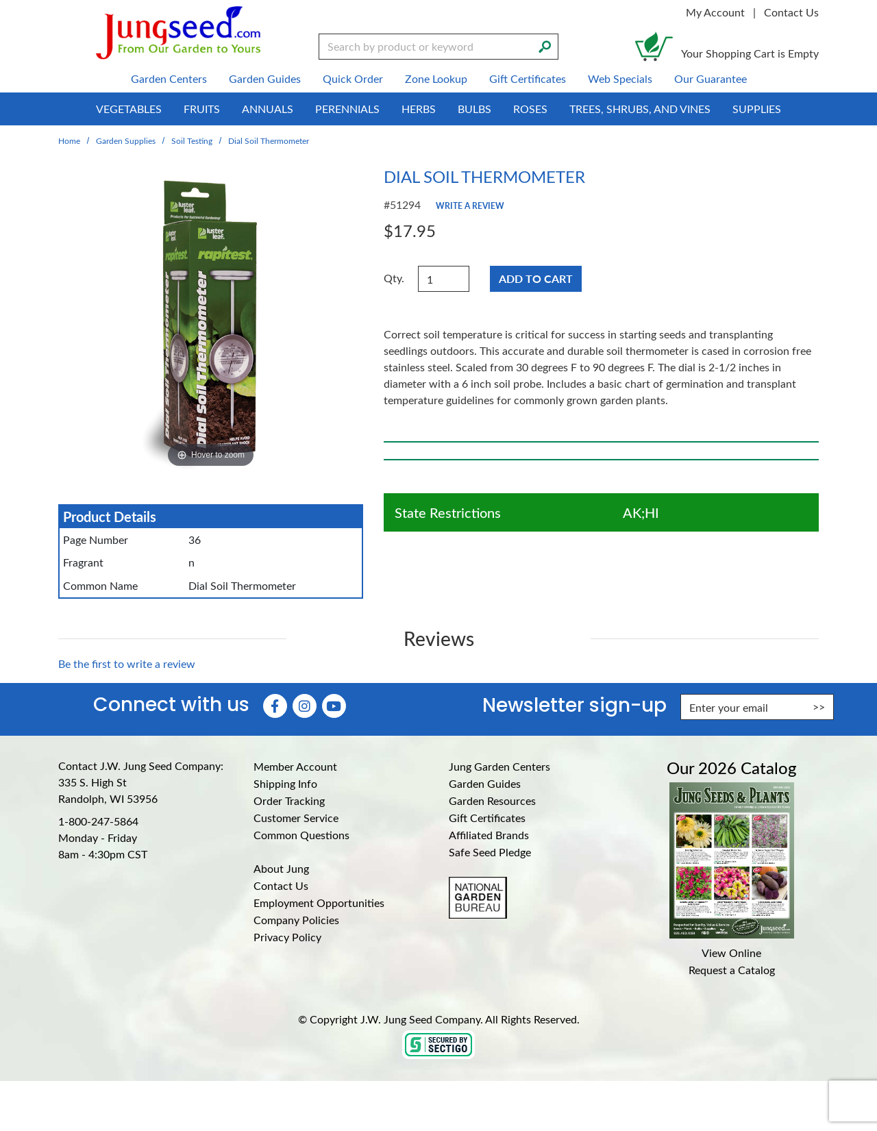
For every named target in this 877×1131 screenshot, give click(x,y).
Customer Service (296, 817)
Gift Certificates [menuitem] (527, 78)
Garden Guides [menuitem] (265, 78)
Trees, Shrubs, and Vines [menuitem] (640, 108)
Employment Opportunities (319, 902)
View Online (731, 952)
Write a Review (470, 205)
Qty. (394, 278)
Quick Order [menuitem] (353, 78)
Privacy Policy (287, 937)
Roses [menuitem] (530, 108)
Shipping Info (285, 783)
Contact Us (791, 12)
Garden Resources (492, 800)
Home (69, 140)
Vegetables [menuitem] (129, 108)
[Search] (544, 45)
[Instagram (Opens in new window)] (305, 706)
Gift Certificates (487, 817)
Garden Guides (485, 783)
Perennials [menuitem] (347, 108)
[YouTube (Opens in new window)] (334, 706)
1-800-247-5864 (98, 821)
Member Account (295, 766)
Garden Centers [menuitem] (169, 78)
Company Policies (296, 919)
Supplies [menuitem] (756, 108)
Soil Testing (191, 140)
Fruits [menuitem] (202, 108)
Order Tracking (289, 800)
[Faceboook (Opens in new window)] (275, 706)
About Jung (281, 868)
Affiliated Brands (489, 835)
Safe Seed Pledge (490, 852)
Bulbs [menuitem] (474, 108)
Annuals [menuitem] (267, 108)
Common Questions (301, 835)
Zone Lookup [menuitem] (436, 78)
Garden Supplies (126, 140)
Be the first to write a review (126, 663)
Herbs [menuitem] (419, 108)
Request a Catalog (732, 969)
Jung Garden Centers (499, 766)
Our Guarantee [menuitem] (710, 78)
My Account (715, 12)
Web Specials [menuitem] (620, 78)
